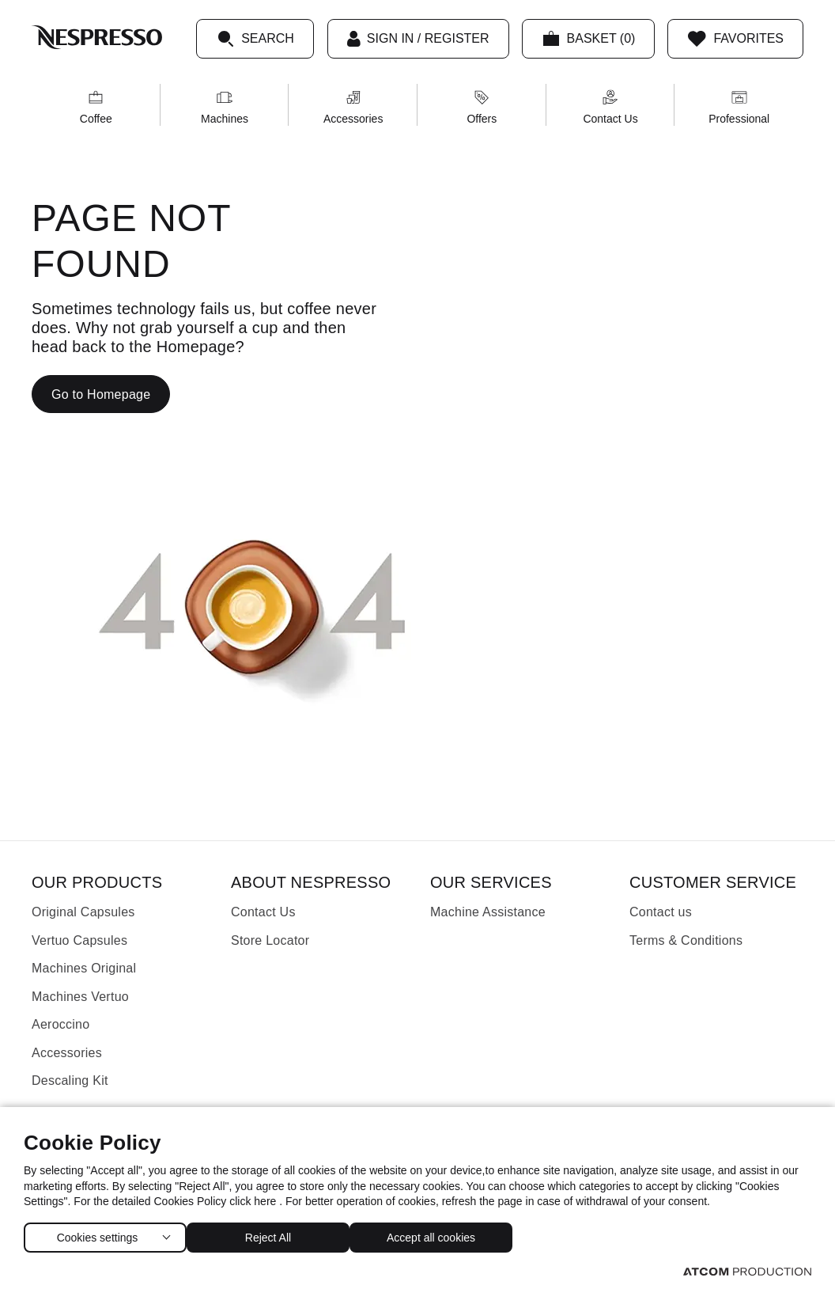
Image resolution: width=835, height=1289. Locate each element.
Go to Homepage (100, 394)
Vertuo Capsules (79, 940)
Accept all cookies (446, 1234)
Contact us (660, 912)
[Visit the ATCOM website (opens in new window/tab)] (747, 1271)
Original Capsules (83, 912)
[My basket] (589, 39)
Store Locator (270, 940)
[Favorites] (735, 39)
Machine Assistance (488, 912)
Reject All (276, 1234)
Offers (482, 107)
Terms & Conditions (685, 940)
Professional (738, 107)
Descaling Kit (70, 1080)
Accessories (353, 107)
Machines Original (84, 968)
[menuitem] (96, 105)
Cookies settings (97, 1234)
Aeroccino (60, 1024)
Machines (224, 107)
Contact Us (610, 107)
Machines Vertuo (80, 996)
